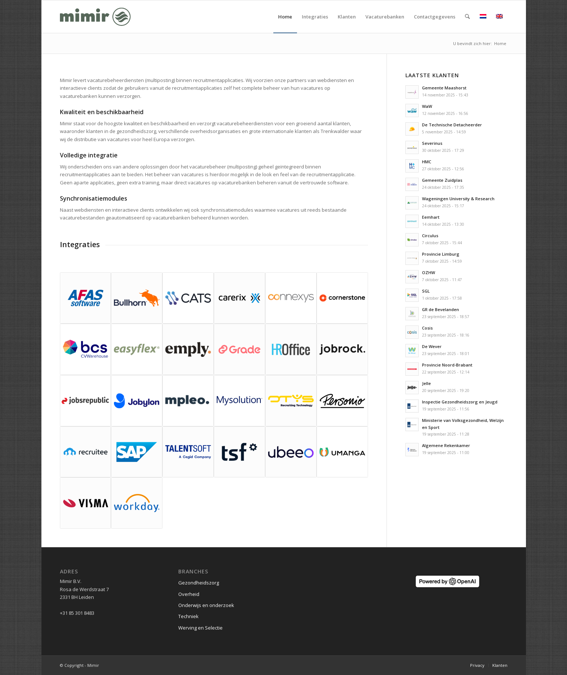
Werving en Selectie (200, 627)
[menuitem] (285, 16)
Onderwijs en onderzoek (206, 605)
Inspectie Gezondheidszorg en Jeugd (459, 402)
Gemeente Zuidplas (442, 180)
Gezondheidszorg (198, 582)
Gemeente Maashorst (444, 88)
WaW (427, 106)
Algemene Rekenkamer (446, 445)
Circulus (430, 235)
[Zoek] (467, 16)
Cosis (427, 328)
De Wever (432, 346)
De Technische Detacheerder (452, 124)
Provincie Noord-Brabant (447, 365)
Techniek (188, 616)
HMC (426, 161)
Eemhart (430, 217)
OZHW (428, 272)
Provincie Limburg (440, 254)
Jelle (426, 383)
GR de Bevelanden (440, 309)
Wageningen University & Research (458, 198)
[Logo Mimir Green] (95, 16)
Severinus (432, 143)
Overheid (188, 594)
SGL (426, 291)
